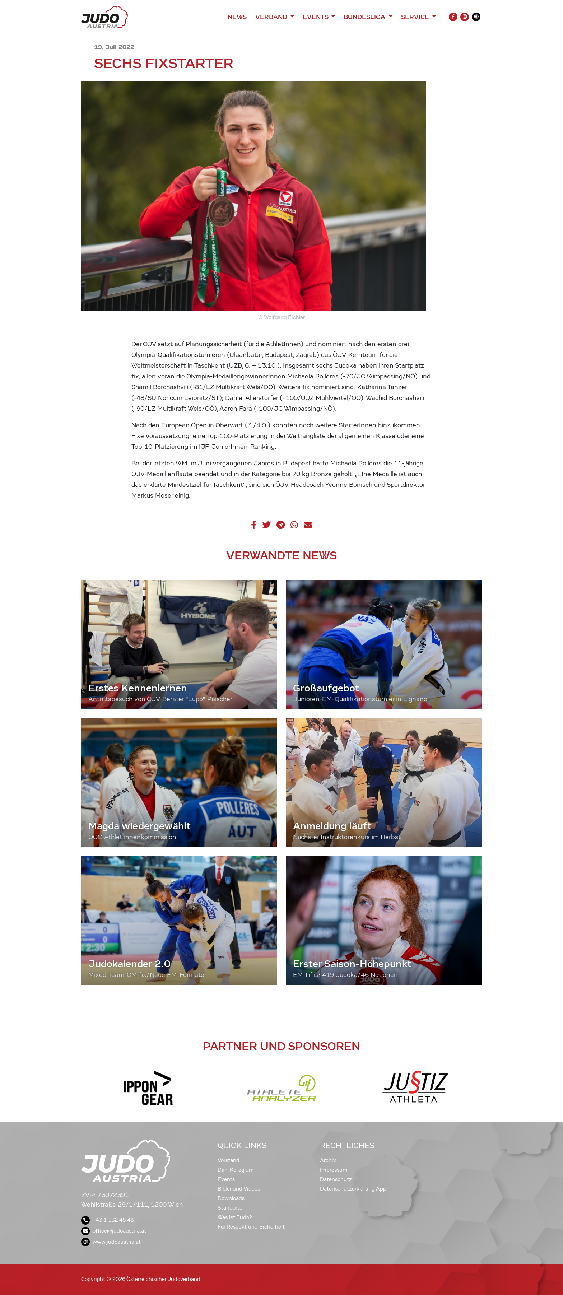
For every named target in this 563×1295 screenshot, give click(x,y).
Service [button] (416, 17)
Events (226, 1179)
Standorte (230, 1208)
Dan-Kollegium (236, 1170)
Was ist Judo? (235, 1217)
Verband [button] (272, 17)
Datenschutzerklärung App (353, 1188)
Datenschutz (336, 1179)
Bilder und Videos (239, 1188)
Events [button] (316, 17)
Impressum (334, 1170)
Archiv (328, 1160)
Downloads (231, 1198)
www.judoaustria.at (111, 1242)
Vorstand (228, 1160)
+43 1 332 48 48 (107, 1220)
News (237, 17)
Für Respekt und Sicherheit (251, 1227)
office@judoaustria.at (113, 1231)
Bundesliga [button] (365, 17)
